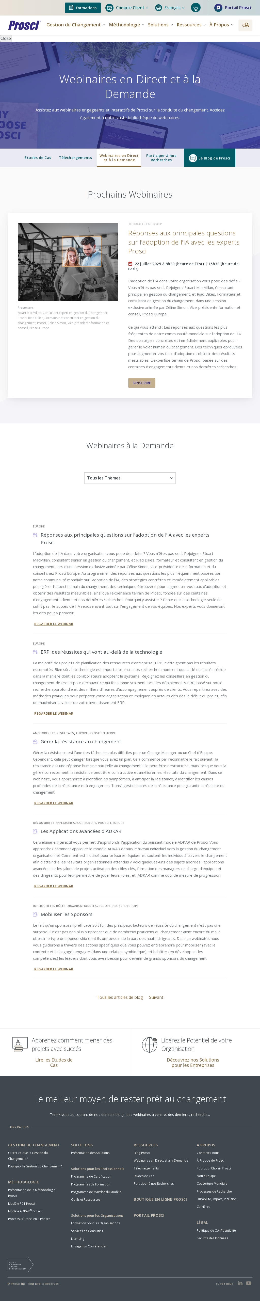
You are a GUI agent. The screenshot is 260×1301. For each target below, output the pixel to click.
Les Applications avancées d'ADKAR (81, 831)
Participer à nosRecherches (161, 158)
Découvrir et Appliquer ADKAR (58, 823)
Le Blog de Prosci (209, 158)
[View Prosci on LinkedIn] (240, 1283)
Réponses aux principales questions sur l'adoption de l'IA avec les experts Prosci (183, 242)
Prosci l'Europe (103, 733)
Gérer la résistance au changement (81, 741)
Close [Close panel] (6, 38)
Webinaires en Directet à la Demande (119, 158)
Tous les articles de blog (120, 997)
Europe (39, 526)
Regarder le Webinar (53, 623)
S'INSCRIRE (142, 382)
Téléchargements (75, 157)
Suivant (156, 997)
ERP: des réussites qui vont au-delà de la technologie (101, 652)
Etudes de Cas (38, 157)
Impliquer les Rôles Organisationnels (65, 906)
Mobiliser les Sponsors (66, 914)
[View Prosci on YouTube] (249, 1283)
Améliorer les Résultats (53, 733)
